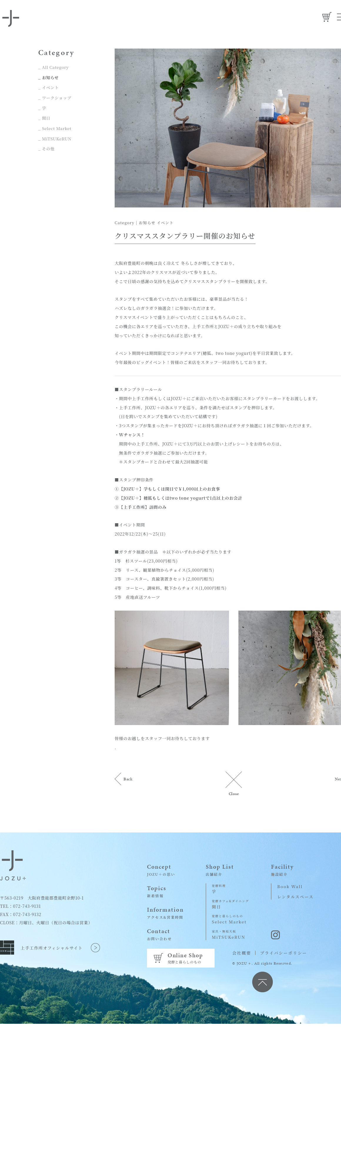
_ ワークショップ (55, 97)
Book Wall (290, 886)
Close (234, 794)
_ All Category (53, 67)
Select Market (230, 919)
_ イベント (48, 87)
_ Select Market (55, 127)
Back (128, 779)
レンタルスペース (296, 896)
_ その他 (46, 147)
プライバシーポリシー (283, 953)
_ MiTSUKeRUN (55, 137)
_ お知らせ (48, 77)
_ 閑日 (44, 117)
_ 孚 (42, 107)
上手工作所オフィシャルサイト (52, 946)
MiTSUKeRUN (230, 934)
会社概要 (241, 953)
